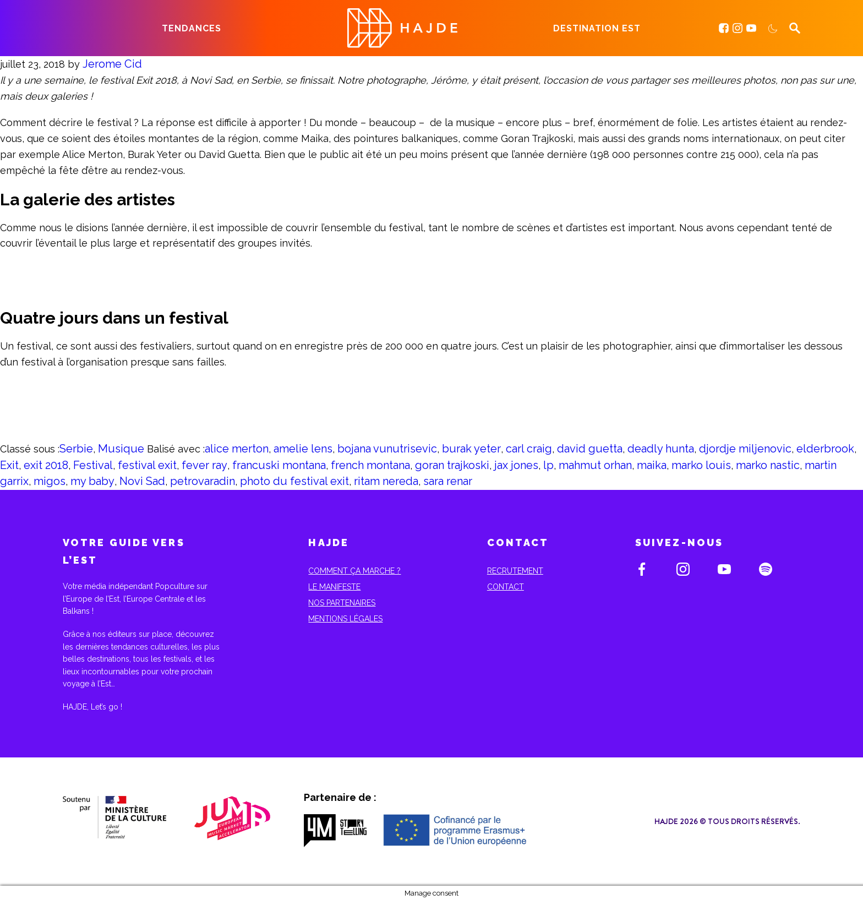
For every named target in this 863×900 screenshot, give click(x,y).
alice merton (237, 448)
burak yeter (471, 448)
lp (548, 465)
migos (49, 481)
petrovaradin (202, 481)
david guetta (589, 448)
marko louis (701, 465)
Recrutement (515, 570)
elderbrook (825, 448)
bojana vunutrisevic (387, 448)
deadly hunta (660, 448)
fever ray (204, 465)
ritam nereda (386, 481)
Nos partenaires (341, 602)
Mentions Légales (345, 618)
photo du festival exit (294, 481)
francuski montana (279, 465)
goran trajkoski (452, 465)
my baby (92, 481)
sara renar (447, 481)
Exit (9, 465)
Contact (505, 586)
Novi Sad (142, 481)
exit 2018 (46, 465)
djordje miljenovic (745, 448)
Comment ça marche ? (354, 570)
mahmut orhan (595, 465)
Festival (93, 465)
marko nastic (768, 465)
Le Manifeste (334, 586)
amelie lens (303, 448)
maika (652, 465)
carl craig (529, 448)
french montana (370, 465)
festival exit (147, 465)
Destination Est (597, 28)
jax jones (516, 465)
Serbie (76, 448)
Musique (121, 448)
